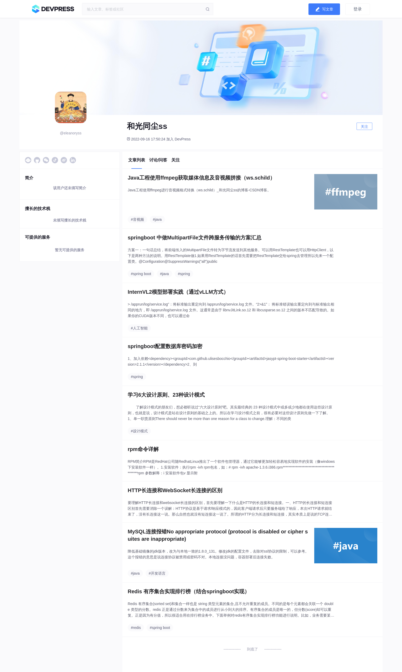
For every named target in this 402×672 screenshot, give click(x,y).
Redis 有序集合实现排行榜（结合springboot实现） (189, 591)
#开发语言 (157, 573)
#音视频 (137, 219)
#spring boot (141, 274)
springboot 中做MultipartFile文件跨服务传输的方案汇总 (194, 237)
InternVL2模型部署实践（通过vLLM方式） (178, 292)
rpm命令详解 (143, 449)
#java (157, 219)
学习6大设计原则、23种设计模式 (166, 395)
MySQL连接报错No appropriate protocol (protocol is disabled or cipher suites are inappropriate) (218, 535)
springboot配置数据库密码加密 (165, 346)
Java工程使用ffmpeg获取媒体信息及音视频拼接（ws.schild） (201, 178)
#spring (184, 274)
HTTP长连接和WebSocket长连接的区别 (175, 490)
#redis (136, 628)
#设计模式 (139, 431)
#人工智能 (139, 328)
